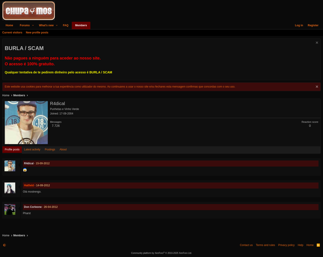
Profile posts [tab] (12, 149)
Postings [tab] (50, 149)
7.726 (56, 125)
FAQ (65, 25)
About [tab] (63, 149)
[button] (32, 25)
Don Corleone (33, 207)
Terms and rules (265, 245)
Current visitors (12, 32)
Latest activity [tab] (32, 149)
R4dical (29, 163)
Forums (25, 25)
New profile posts (37, 32)
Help (300, 245)
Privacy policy (286, 245)
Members (81, 25)
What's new (46, 25)
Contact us (246, 245)
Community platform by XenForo (161, 253)
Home (9, 25)
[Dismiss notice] (316, 43)
